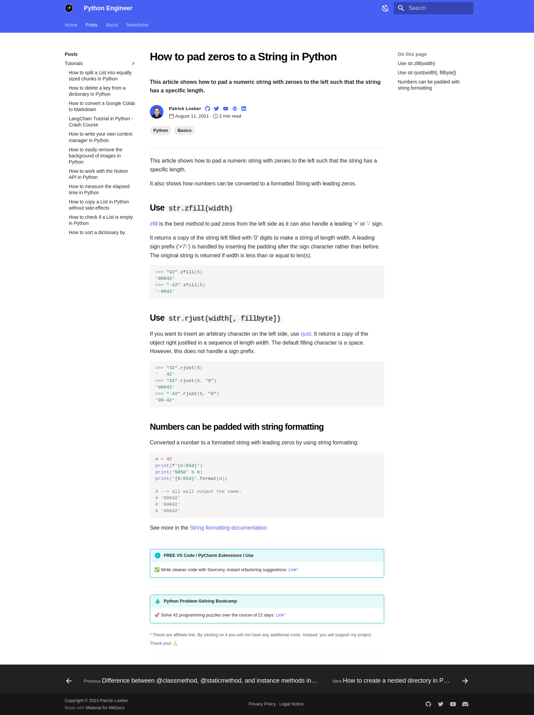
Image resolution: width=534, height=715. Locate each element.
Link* (293, 569)
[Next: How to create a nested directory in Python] (399, 680)
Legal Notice (292, 703)
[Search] (433, 8)
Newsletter (137, 25)
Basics (184, 130)
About (112, 25)
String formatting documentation (228, 527)
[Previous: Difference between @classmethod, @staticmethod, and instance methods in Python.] (193, 680)
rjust (306, 333)
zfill (154, 223)
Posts (91, 25)
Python (160, 130)
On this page (412, 54)
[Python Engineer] (69, 8)
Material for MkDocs (105, 707)
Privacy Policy (262, 703)
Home (71, 25)
